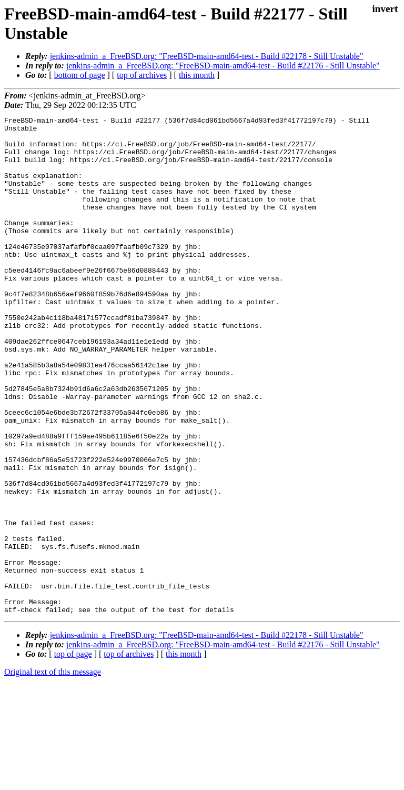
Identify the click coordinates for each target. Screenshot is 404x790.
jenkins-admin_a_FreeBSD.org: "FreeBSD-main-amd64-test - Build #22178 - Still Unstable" (206, 56)
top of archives (142, 75)
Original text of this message (52, 771)
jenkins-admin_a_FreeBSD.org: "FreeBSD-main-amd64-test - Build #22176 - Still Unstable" (223, 65)
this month (197, 75)
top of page (73, 753)
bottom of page (79, 75)
